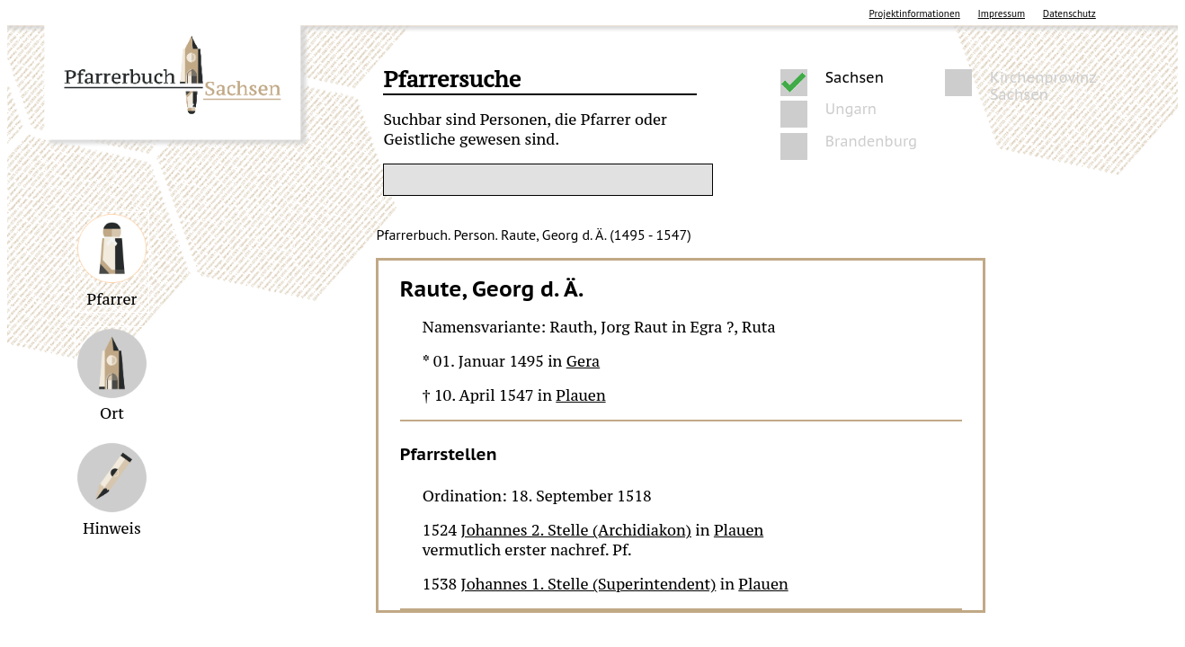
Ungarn (851, 109)
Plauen (580, 395)
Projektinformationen (914, 13)
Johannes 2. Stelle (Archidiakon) (576, 530)
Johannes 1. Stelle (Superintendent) (589, 584)
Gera (583, 361)
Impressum (1001, 13)
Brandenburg (871, 141)
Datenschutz (1069, 13)
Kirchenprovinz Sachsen (1043, 82)
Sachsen (854, 77)
